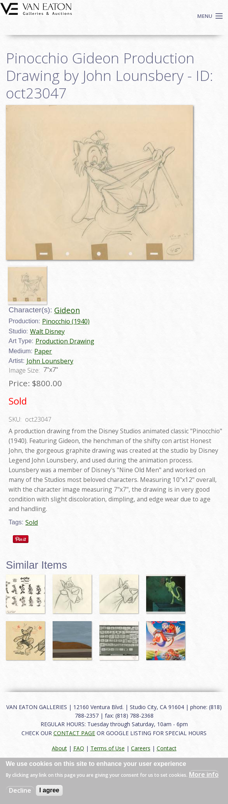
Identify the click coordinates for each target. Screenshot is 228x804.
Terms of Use (107, 748)
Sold (31, 522)
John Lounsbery (50, 361)
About (59, 748)
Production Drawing (64, 341)
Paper (43, 351)
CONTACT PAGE (74, 733)
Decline (20, 790)
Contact (167, 748)
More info (204, 774)
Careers (140, 748)
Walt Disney (47, 331)
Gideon (67, 310)
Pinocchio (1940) (66, 321)
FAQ (78, 748)
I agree (49, 790)
